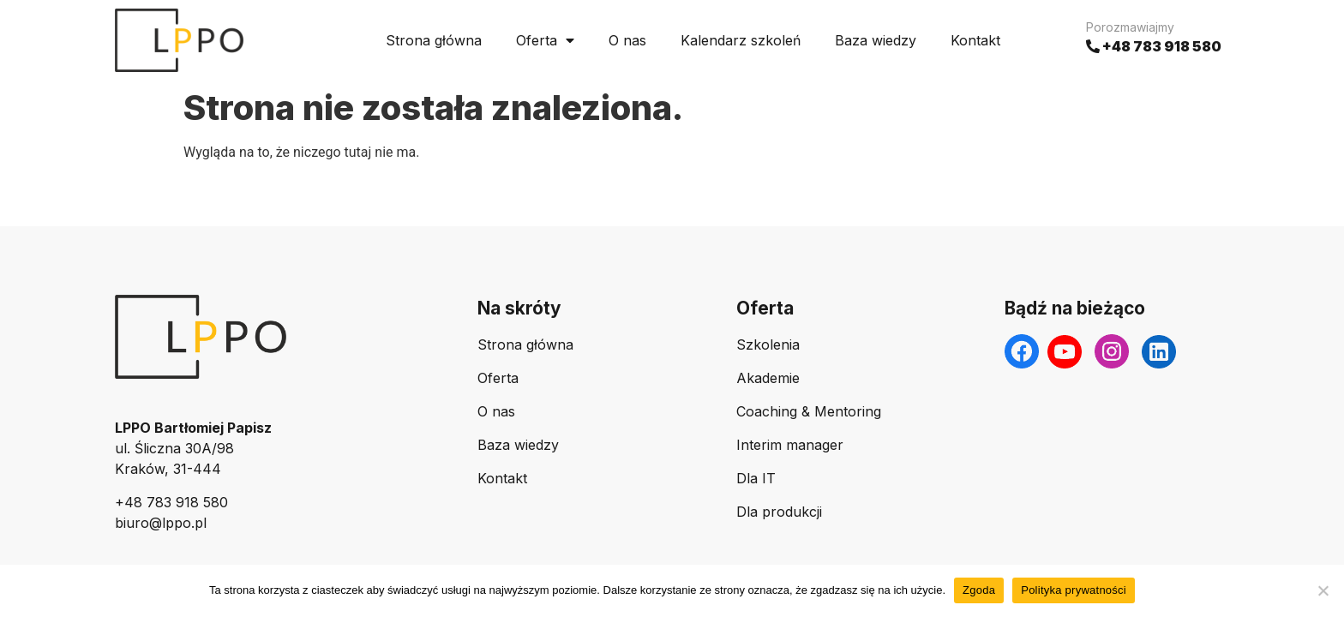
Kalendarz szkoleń (741, 40)
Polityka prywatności (1073, 590)
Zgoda (979, 590)
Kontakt (975, 40)
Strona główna (434, 40)
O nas (627, 40)
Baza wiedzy (875, 40)
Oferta (545, 40)
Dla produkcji (779, 511)
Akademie (768, 377)
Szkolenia (768, 344)
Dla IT (756, 478)
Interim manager (789, 444)
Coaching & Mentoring (808, 411)
